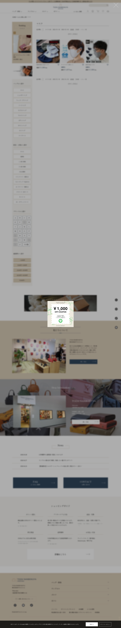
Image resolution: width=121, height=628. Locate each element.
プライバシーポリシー (105, 624)
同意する (92, 624)
